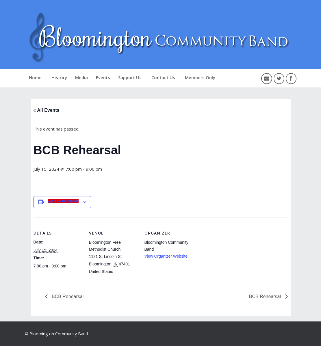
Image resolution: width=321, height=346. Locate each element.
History (59, 77)
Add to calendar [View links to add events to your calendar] (63, 201)
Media (81, 77)
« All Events (47, 110)
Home (35, 77)
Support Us (130, 77)
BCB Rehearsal (67, 296)
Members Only (200, 77)
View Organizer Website (166, 256)
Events (103, 77)
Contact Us (163, 77)
